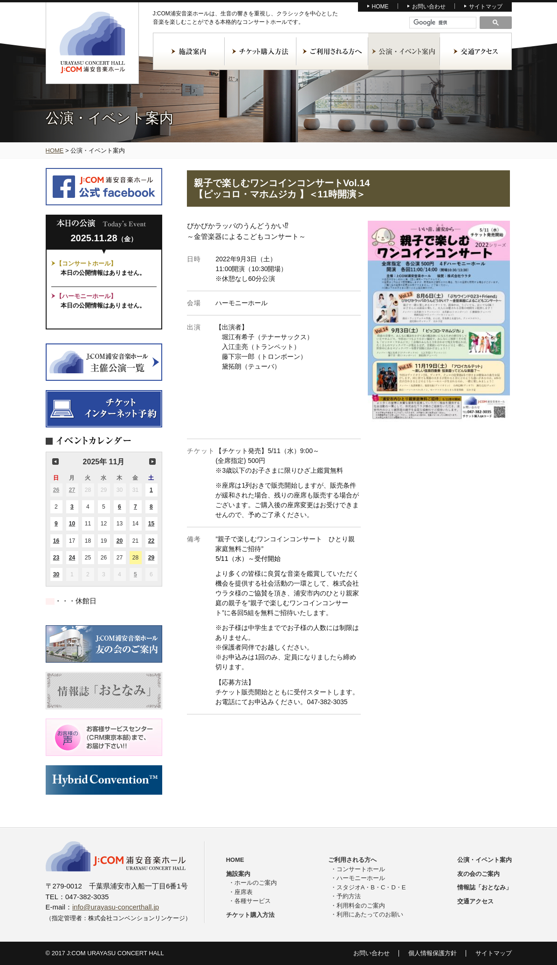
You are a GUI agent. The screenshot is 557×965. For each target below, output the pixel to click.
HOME (380, 6)
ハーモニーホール (361, 877)
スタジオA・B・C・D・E (371, 887)
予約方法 (349, 896)
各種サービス (252, 900)
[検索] (443, 23)
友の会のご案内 (478, 873)
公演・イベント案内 (404, 51)
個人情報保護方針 (432, 953)
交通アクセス (476, 51)
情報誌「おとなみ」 (484, 887)
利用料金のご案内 (361, 905)
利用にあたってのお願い (370, 914)
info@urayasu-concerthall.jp (115, 907)
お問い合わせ (429, 6)
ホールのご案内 (255, 882)
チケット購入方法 (260, 51)
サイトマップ (485, 6)
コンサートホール (361, 869)
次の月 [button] (152, 461)
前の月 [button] (55, 461)
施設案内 (189, 51)
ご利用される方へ (332, 51)
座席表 (243, 891)
